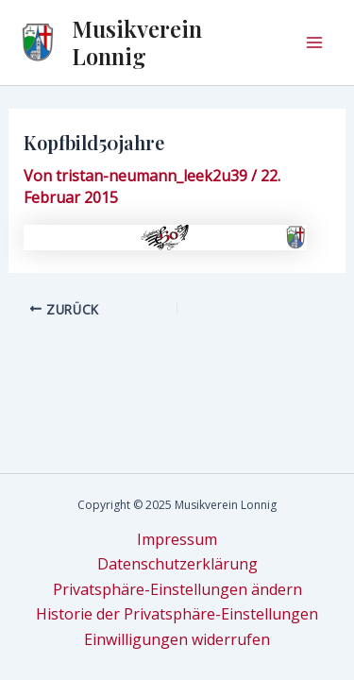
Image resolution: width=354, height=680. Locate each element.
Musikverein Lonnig (137, 42)
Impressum (177, 539)
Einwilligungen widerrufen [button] (177, 639)
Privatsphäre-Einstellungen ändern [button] (177, 589)
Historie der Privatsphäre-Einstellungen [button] (177, 614)
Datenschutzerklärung (177, 563)
